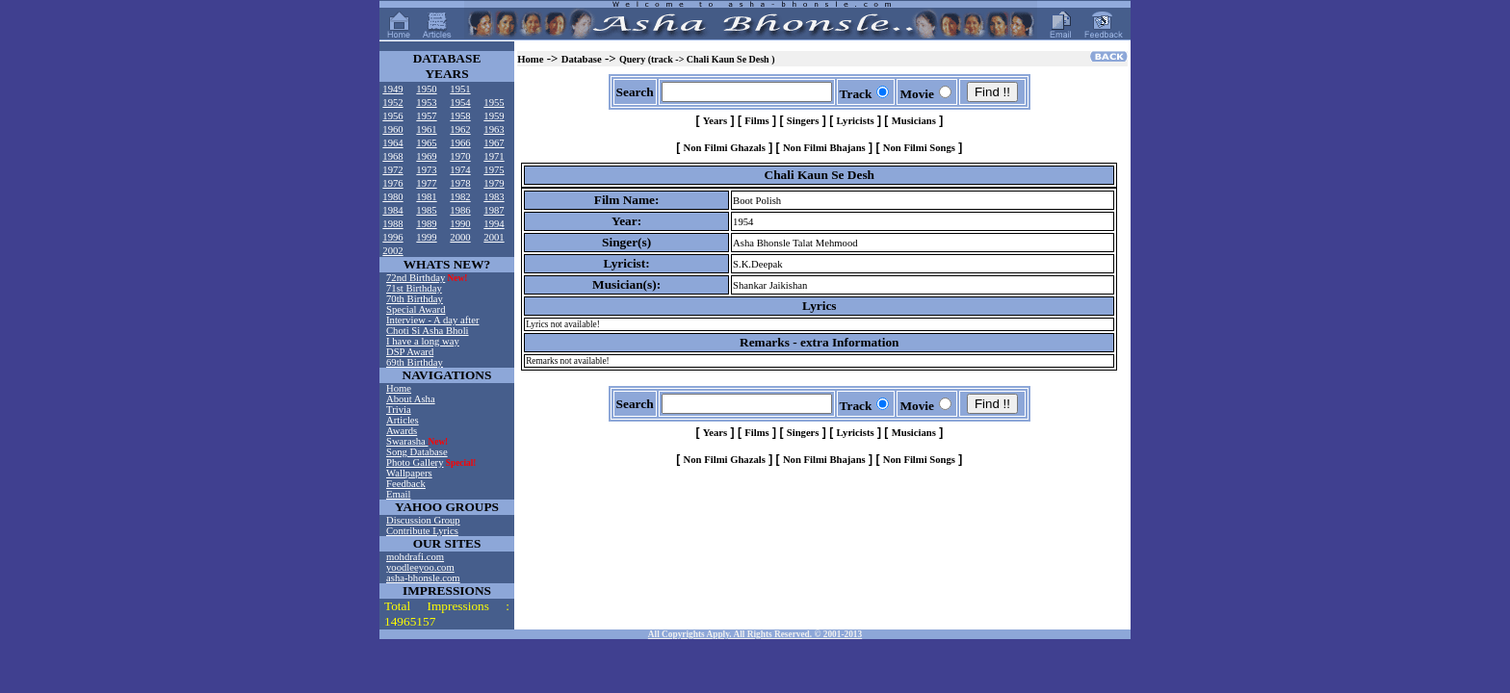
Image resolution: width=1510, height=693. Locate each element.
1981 (426, 197)
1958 (460, 116)
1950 (426, 89)
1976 (392, 183)
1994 (493, 223)
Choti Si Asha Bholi (427, 330)
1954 (460, 102)
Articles (402, 420)
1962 (460, 129)
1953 (426, 102)
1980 (392, 197)
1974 (460, 170)
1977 (426, 183)
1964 (392, 143)
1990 (460, 223)
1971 (493, 156)
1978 (460, 183)
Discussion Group (423, 520)
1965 (426, 143)
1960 (392, 129)
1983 (493, 197)
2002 (392, 250)
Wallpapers (409, 473)
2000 (460, 237)
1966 (460, 143)
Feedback (406, 483)
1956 (392, 116)
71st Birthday (414, 288)
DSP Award (409, 351)
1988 (392, 223)
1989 (426, 223)
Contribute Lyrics (422, 531)
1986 (460, 210)
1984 (392, 210)
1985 (426, 210)
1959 (493, 116)
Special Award (415, 309)
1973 (426, 170)
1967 (493, 143)
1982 (460, 197)
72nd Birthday (415, 277)
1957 (426, 116)
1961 (426, 129)
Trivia (398, 409)
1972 (392, 170)
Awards (401, 430)
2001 (493, 237)
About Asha (410, 399)
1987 (493, 210)
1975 (493, 170)
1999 (426, 237)
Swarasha (407, 441)
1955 (493, 102)
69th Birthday (414, 362)
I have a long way (422, 341)
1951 (460, 89)
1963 (493, 129)
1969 (426, 156)
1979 (493, 183)
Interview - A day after (432, 320)
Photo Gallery (415, 462)
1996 (392, 237)
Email (398, 494)
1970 (460, 156)
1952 (392, 102)
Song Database (417, 452)
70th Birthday (414, 299)
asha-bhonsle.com (423, 578)
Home (398, 388)
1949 (392, 89)
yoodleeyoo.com (420, 567)
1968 (392, 156)
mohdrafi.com (415, 557)
